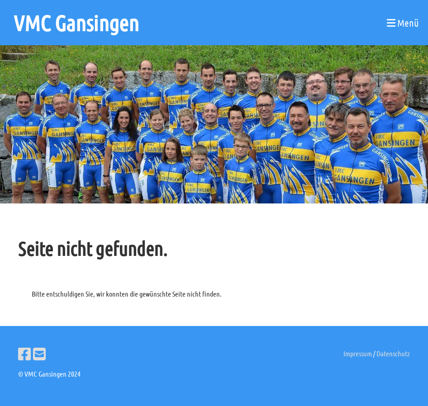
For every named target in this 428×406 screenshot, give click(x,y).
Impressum (357, 353)
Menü (403, 22)
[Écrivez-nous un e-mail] (39, 354)
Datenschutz (393, 353)
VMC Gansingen (76, 22)
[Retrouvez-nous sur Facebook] (24, 354)
